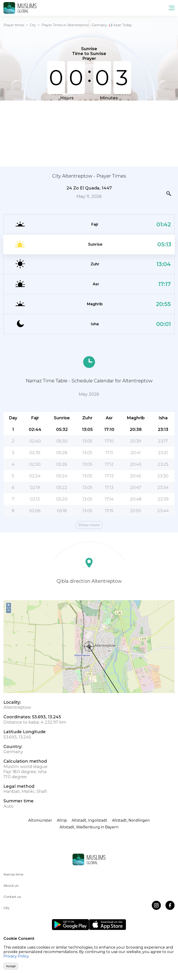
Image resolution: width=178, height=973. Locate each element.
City (33, 25)
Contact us (12, 897)
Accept (11, 966)
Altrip (62, 820)
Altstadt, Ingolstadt (89, 820)
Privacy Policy (16, 956)
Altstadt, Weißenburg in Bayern (89, 827)
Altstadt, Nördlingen (131, 820)
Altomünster (40, 820)
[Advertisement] (89, 133)
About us (10, 885)
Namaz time (13, 874)
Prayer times (13, 25)
